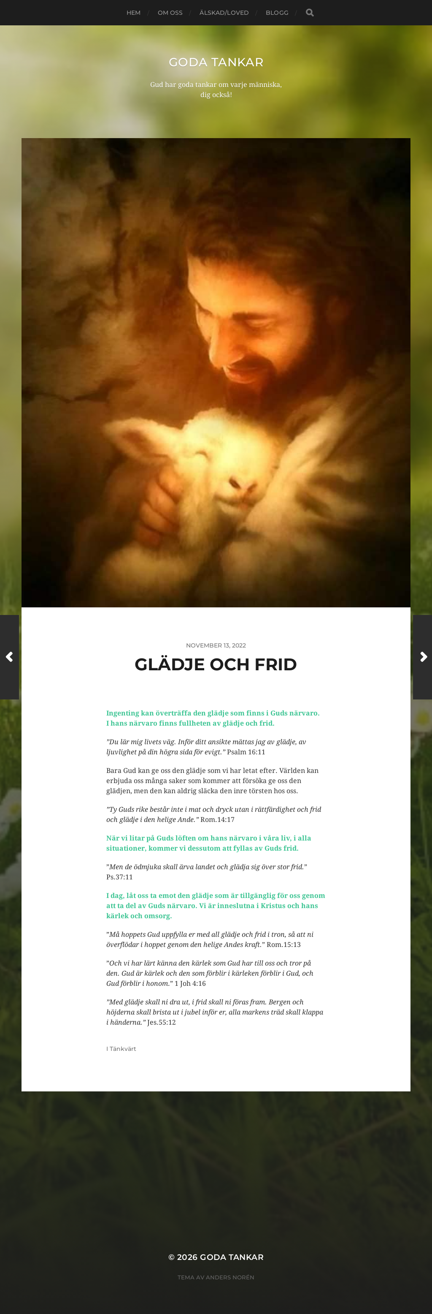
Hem (133, 12)
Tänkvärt (123, 1049)
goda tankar (216, 62)
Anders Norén (230, 1277)
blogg (277, 12)
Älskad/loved (224, 12)
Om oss (170, 12)
